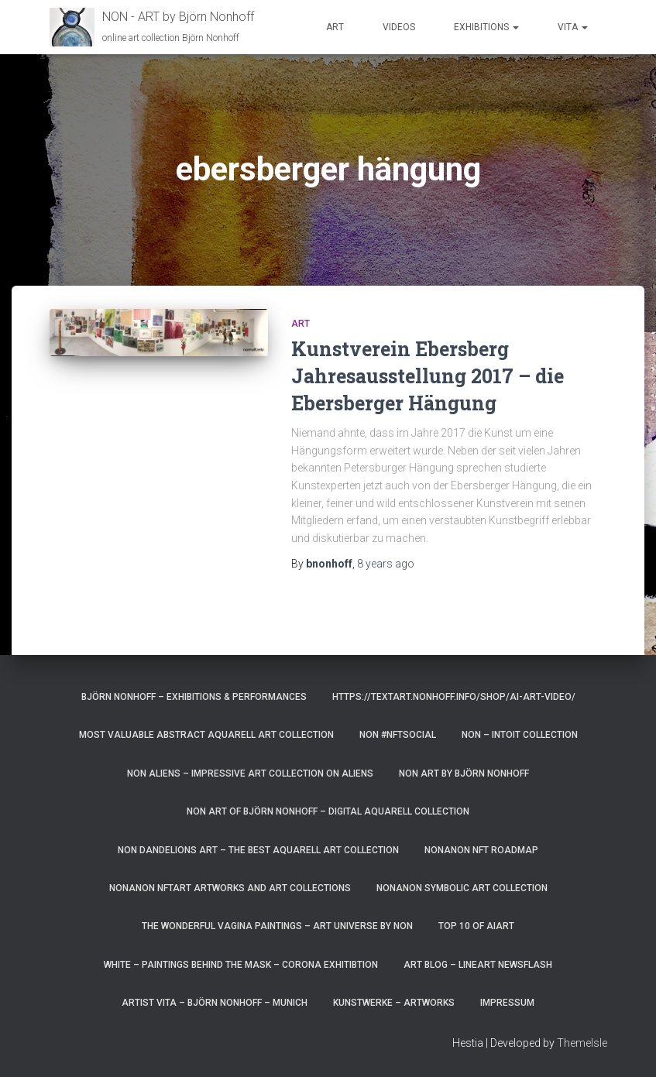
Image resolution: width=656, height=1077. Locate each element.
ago (385, 563)
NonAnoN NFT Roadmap (481, 850)
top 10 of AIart (476, 926)
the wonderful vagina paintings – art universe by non (277, 926)
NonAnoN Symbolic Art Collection (462, 888)
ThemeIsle (582, 1043)
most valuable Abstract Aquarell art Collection (206, 734)
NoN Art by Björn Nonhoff (464, 773)
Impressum (507, 1002)
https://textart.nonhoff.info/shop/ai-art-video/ (453, 696)
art (300, 323)
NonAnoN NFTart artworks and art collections (230, 888)
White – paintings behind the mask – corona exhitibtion (241, 964)
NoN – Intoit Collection (520, 734)
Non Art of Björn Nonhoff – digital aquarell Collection (328, 811)
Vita (573, 27)
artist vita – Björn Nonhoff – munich (214, 1002)
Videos (399, 27)
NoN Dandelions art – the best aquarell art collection (258, 850)
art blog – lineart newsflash (478, 964)
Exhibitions (486, 27)
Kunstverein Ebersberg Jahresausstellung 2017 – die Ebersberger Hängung (427, 376)
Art (335, 27)
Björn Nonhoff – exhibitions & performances (194, 696)
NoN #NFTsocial (397, 734)
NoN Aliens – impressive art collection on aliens (250, 773)
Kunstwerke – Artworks (394, 1002)
